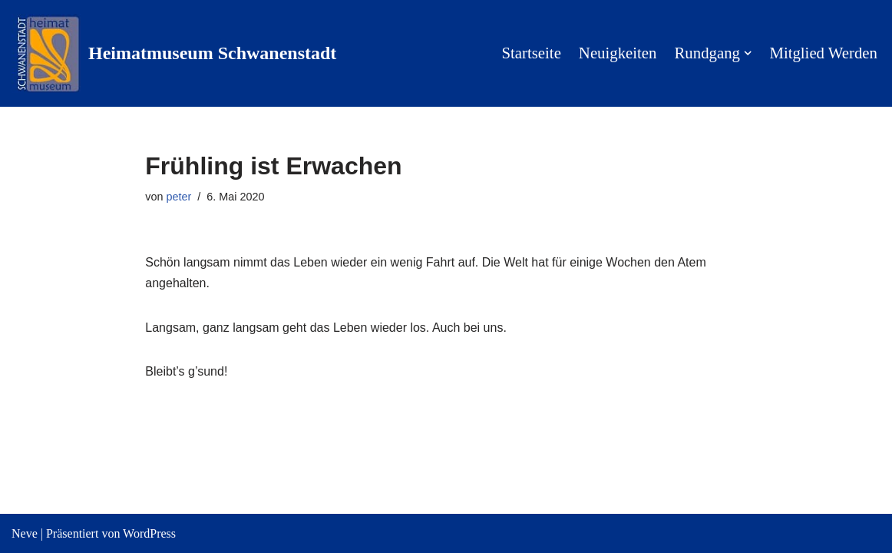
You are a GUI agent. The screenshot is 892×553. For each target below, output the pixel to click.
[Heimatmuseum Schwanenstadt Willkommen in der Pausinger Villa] (174, 53)
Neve (25, 533)
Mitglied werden (823, 53)
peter (179, 196)
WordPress (149, 533)
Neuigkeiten (618, 53)
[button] (748, 53)
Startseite (530, 53)
